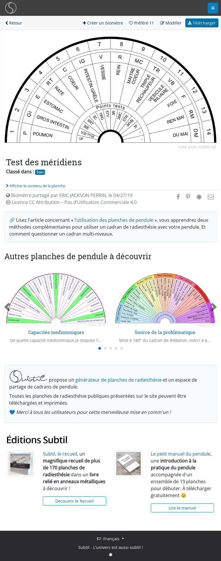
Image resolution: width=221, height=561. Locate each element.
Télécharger (202, 23)
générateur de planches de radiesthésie (118, 380)
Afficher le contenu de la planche (35, 185)
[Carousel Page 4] (116, 348)
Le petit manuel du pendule (180, 454)
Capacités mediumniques (56, 332)
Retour (13, 23)
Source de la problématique (165, 332)
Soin (40, 172)
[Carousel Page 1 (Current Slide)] (99, 348)
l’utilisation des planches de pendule (114, 220)
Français (109, 538)
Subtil (83, 547)
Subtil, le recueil (60, 454)
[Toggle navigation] (213, 8)
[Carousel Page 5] (121, 348)
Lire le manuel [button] (182, 508)
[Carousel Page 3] (110, 348)
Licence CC (71, 202)
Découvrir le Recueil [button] (74, 501)
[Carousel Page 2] (105, 348)
